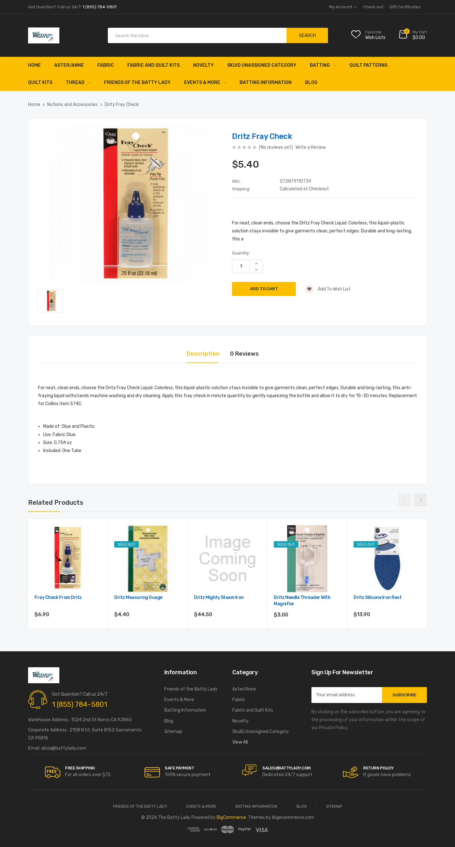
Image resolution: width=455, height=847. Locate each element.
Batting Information (266, 82)
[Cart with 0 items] (412, 35)
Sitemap (173, 731)
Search (307, 35)
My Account (343, 6)
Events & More (205, 83)
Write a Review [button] (310, 147)
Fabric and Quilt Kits (153, 65)
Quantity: (241, 253)
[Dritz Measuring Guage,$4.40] (147, 558)
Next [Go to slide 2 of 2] (420, 500)
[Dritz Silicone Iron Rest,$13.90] (387, 558)
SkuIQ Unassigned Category (261, 65)
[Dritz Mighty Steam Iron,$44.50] (227, 558)
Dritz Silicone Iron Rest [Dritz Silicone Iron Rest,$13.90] (377, 597)
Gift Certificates (405, 6)
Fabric (105, 65)
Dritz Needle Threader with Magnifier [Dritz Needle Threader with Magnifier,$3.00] (302, 601)
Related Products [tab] (55, 502)
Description (203, 353)
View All (240, 742)
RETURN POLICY (378, 768)
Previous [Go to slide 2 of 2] (404, 500)
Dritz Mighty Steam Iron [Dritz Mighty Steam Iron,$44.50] (219, 597)
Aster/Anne (69, 65)
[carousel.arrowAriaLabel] (52, 772)
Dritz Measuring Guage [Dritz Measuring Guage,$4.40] (138, 597)
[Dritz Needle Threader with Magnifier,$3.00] (307, 558)
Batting (323, 65)
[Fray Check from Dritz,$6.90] (67, 558)
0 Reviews (244, 353)
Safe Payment (179, 768)
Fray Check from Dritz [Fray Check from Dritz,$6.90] (58, 597)
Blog (311, 82)
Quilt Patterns (368, 65)
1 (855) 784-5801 (79, 704)
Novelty (203, 65)
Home (34, 65)
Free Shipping (80, 768)
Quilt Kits (40, 82)
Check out (373, 6)
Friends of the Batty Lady (137, 82)
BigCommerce (231, 817)
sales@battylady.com (286, 768)
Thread (78, 83)
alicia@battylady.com (63, 748)
